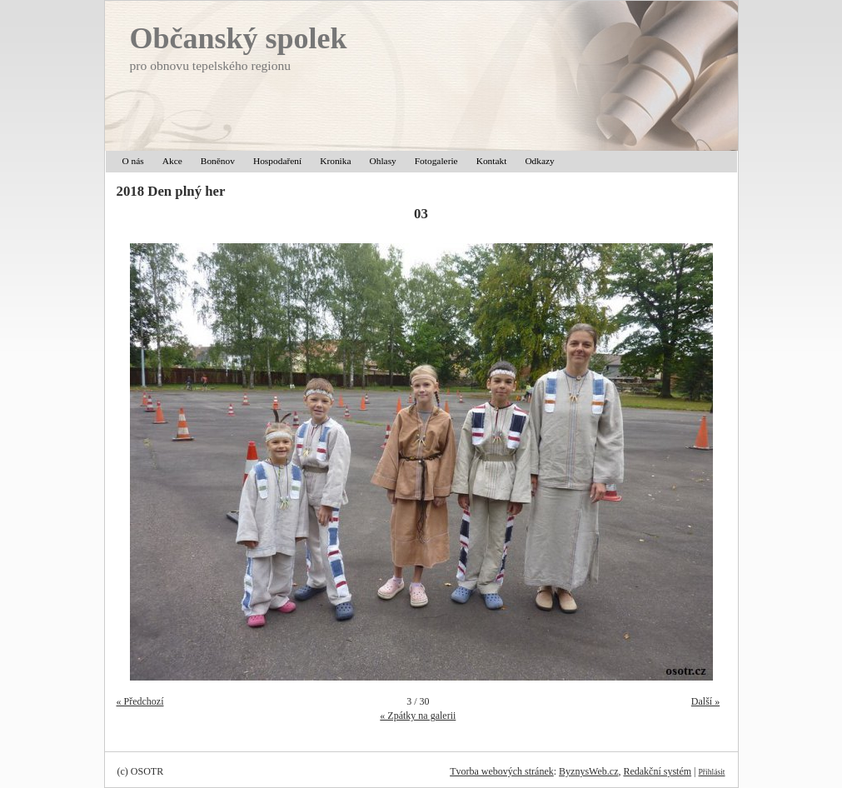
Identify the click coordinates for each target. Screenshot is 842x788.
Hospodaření (277, 161)
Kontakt (491, 161)
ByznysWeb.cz (588, 771)
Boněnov (218, 161)
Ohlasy (383, 161)
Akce (172, 161)
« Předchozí (140, 701)
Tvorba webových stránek (502, 771)
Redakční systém (657, 771)
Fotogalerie (436, 161)
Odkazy (539, 161)
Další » (705, 701)
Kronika (335, 161)
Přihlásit (712, 771)
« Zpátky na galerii (418, 715)
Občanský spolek (238, 38)
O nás (133, 161)
